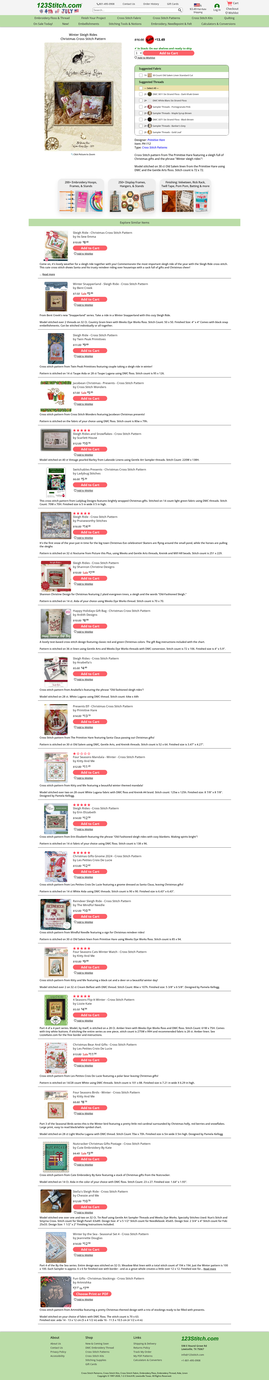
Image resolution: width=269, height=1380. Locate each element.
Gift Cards (173, 3)
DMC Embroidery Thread (99, 1347)
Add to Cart (169, 53)
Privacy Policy (58, 1351)
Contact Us (129, 3)
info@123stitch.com (192, 1354)
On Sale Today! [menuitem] (43, 24)
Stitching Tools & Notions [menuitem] (125, 24)
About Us (55, 1343)
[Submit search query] (180, 10)
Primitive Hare (156, 140)
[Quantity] (138, 53)
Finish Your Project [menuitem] (93, 18)
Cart (232, 3)
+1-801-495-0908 (190, 1360)
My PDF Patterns (143, 1356)
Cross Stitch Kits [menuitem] (202, 18)
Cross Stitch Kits (94, 1356)
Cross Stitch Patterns (154, 147)
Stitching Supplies (95, 1360)
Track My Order (142, 1351)
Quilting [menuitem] (229, 18)
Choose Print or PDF (92, 1294)
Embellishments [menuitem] (88, 24)
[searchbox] (138, 10)
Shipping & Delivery (144, 1343)
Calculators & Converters (147, 1360)
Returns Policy (141, 1347)
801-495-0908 (105, 3)
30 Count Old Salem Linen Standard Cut (173, 75)
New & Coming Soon (97, 1343)
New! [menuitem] (65, 24)
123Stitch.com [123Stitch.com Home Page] (200, 1338)
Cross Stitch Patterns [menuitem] (166, 18)
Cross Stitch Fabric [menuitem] (129, 18)
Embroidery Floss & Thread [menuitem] (52, 18)
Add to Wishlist (144, 57)
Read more (48, 274)
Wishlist (231, 13)
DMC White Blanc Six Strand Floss (170, 100)
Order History (151, 3)
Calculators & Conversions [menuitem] (218, 24)
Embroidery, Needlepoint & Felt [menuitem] (171, 24)
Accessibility (57, 1356)
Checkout (232, 9)
